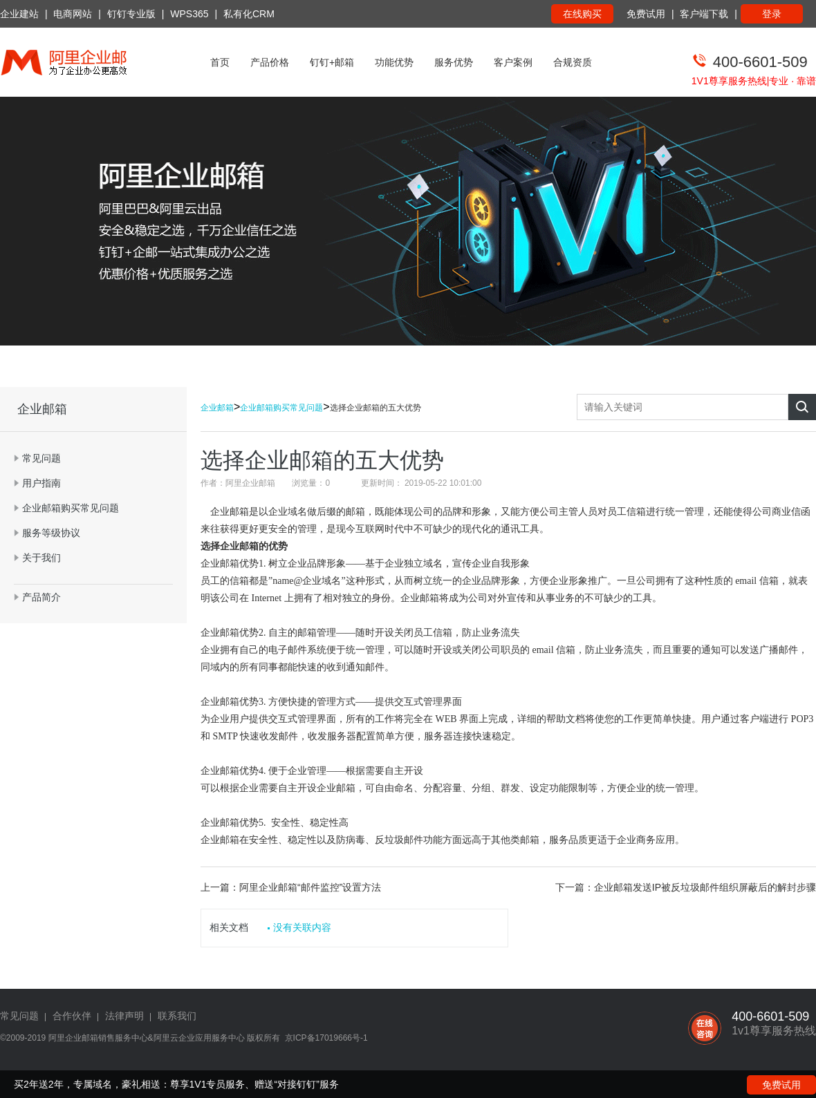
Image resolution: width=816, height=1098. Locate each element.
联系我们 (177, 1015)
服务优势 (453, 62)
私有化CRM (249, 13)
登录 (771, 13)
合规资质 (572, 62)
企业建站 (19, 13)
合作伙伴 (72, 1015)
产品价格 (269, 62)
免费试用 (646, 13)
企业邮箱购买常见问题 (281, 408)
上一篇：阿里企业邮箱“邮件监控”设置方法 (291, 887)
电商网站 (72, 13)
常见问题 (19, 1015)
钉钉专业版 (131, 13)
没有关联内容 (302, 927)
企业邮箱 (217, 408)
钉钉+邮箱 (332, 62)
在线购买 (582, 13)
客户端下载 (704, 13)
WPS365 (189, 13)
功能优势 (394, 62)
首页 (220, 62)
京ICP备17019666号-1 (326, 1038)
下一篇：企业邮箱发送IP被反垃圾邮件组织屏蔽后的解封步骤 (685, 887)
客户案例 (513, 62)
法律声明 (124, 1015)
